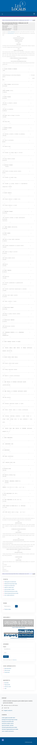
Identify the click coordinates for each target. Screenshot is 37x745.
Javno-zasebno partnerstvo (9, 595)
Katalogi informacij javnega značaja (10, 583)
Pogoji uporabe (7, 684)
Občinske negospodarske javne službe (11, 593)
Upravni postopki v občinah (9, 589)
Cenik (5, 688)
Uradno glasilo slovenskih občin (10, 581)
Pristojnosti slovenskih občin (9, 585)
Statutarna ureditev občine (9, 587)
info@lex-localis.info (8, 710)
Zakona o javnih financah (11, 31)
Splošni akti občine (7, 668)
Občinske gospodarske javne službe (10, 591)
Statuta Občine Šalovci (11, 33)
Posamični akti (6, 672)
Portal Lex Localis (7, 686)
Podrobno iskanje (7, 609)
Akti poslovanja (7, 670)
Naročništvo (6, 682)
